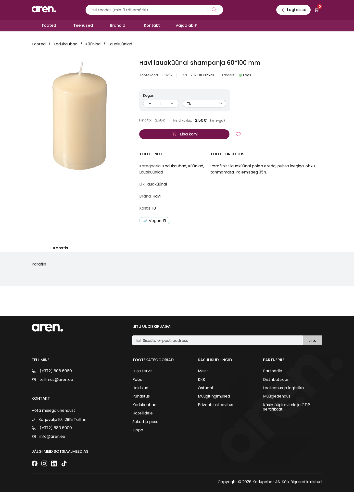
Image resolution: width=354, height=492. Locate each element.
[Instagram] (44, 463)
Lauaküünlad (120, 44)
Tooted (48, 25)
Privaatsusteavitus (215, 405)
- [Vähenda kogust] (150, 103)
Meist (203, 371)
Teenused (83, 25)
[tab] (61, 249)
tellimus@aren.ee (56, 379)
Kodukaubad (65, 44)
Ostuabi (205, 388)
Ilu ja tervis (142, 371)
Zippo (137, 430)
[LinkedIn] (54, 463)
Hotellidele (142, 413)
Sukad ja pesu (145, 422)
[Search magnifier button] (213, 10)
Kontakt (152, 25)
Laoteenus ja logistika (283, 388)
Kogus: (148, 95)
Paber (138, 379)
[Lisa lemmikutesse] (238, 134)
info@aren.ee (52, 436)
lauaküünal (156, 184)
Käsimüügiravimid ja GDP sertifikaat (286, 407)
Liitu (312, 340)
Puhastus (141, 396)
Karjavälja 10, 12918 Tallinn (62, 419)
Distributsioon (276, 379)
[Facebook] (35, 463)
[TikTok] (64, 463)
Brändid (117, 25)
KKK (201, 379)
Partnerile (272, 371)
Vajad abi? (186, 25)
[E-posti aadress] (221, 340)
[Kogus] (161, 103)
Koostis (60, 248)
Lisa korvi (189, 134)
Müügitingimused (214, 396)
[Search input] (154, 10)
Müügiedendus (277, 396)
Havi (156, 196)
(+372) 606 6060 (56, 371)
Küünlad (93, 44)
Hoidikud (140, 388)
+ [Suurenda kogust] (171, 103)
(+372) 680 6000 (56, 428)
